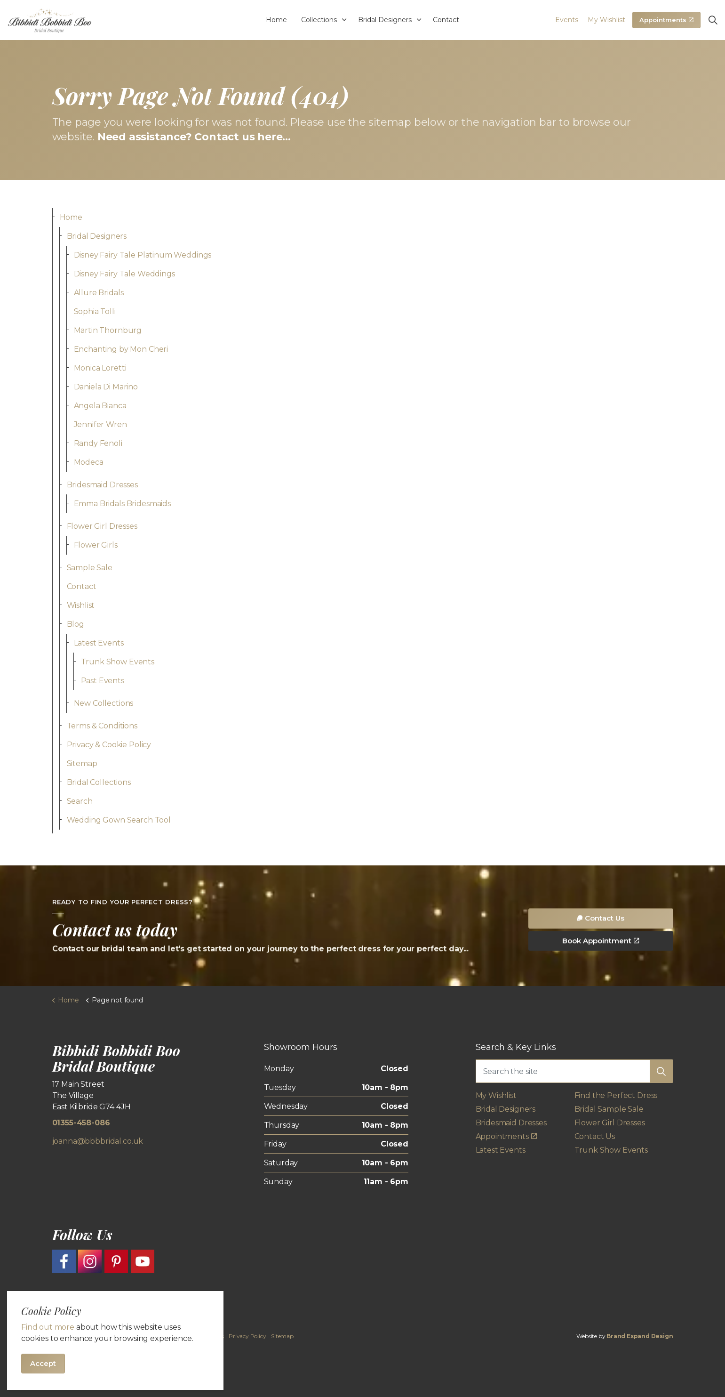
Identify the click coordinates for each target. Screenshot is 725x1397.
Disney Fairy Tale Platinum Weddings (143, 254)
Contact (446, 20)
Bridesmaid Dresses (102, 484)
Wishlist (81, 605)
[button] (661, 1071)
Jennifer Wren (100, 424)
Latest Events (99, 642)
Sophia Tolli (95, 311)
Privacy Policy (247, 1336)
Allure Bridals (99, 292)
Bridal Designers (385, 20)
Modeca (89, 462)
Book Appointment (601, 966)
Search (80, 801)
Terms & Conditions (102, 725)
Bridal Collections (99, 782)
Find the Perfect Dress (616, 1095)
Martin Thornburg (108, 330)
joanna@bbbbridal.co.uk (97, 1141)
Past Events (102, 680)
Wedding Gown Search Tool (119, 820)
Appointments (666, 20)
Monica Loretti (100, 367)
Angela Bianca (100, 405)
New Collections (104, 703)
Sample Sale (89, 567)
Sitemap (82, 763)
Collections (319, 20)
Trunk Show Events (117, 661)
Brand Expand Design (639, 1336)
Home (276, 20)
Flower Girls (96, 545)
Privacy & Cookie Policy (109, 744)
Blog (75, 624)
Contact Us (601, 943)
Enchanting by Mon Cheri (121, 349)
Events (566, 20)
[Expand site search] (713, 20)
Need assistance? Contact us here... (194, 136)
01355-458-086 (81, 1122)
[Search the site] (574, 1071)
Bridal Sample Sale (609, 1109)
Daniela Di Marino (106, 386)
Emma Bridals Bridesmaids (122, 503)
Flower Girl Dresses (102, 526)
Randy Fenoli (98, 443)
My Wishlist (606, 20)
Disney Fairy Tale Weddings (124, 273)
